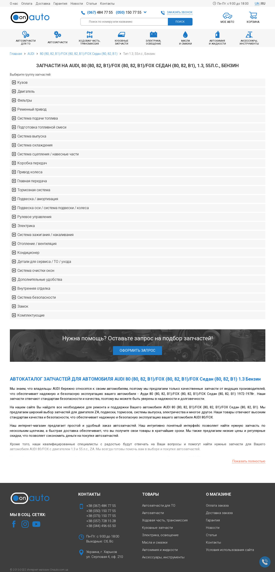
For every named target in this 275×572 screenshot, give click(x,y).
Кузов (20, 82)
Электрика (23, 225)
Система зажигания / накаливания (43, 234)
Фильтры (22, 100)
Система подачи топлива (35, 118)
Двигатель (23, 91)
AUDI (31, 54)
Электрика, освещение (160, 535)
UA (257, 3)
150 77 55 (128, 12)
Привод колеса (27, 172)
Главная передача (29, 181)
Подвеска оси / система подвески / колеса (50, 208)
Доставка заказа (219, 513)
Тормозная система (31, 190)
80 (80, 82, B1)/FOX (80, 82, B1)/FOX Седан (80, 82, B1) (78, 54)
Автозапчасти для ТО (158, 505)
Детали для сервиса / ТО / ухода (41, 261)
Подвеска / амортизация (35, 199)
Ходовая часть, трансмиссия (165, 520)
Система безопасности (34, 297)
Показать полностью (248, 461)
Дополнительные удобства (37, 279)
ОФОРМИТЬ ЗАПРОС (137, 350)
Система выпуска (29, 136)
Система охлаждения (32, 145)
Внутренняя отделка (31, 288)
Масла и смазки (154, 542)
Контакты (107, 3)
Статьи (91, 3)
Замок (20, 306)
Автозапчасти (153, 513)
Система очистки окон (33, 270)
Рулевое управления (31, 216)
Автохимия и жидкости (160, 550)
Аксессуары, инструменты (163, 557)
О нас (14, 3)
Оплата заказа (217, 505)
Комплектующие (28, 315)
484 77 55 (100, 12)
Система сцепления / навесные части (45, 154)
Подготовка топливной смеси (39, 127)
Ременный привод (29, 109)
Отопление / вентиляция (34, 243)
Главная (16, 54)
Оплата (26, 3)
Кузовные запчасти (157, 528)
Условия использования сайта (230, 550)
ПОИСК (180, 21)
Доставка (43, 3)
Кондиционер (25, 252)
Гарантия (60, 3)
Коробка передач (29, 163)
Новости (77, 3)
